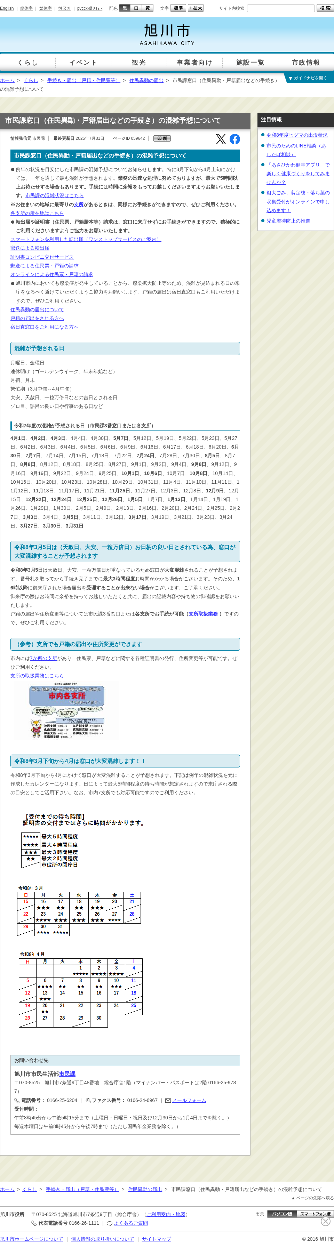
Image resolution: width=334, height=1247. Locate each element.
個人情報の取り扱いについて (102, 1239)
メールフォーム (189, 1100)
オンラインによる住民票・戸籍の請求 (51, 274)
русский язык (89, 8)
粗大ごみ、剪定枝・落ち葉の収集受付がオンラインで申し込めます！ (298, 201)
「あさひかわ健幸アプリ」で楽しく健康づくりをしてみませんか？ (298, 173)
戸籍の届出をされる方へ (37, 318)
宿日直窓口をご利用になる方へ (44, 327)
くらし (31, 80)
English (7, 8)
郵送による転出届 (29, 248)
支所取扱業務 (203, 614)
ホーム (7, 80)
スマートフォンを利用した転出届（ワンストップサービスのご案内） (85, 239)
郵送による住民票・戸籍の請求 (44, 265)
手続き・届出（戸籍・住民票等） (83, 80)
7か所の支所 (43, 658)
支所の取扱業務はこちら (37, 675)
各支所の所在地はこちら (37, 213)
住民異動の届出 (146, 80)
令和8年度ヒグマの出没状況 (297, 135)
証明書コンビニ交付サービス (42, 257)
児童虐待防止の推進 (288, 221)
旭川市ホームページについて (31, 1239)
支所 (79, 204)
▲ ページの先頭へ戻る (312, 1198)
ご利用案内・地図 (165, 1214)
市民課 (67, 1074)
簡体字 (26, 8)
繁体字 (45, 8)
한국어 (64, 8)
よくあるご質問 (131, 1223)
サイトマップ (156, 1239)
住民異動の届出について (37, 309)
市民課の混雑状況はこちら (54, 195)
